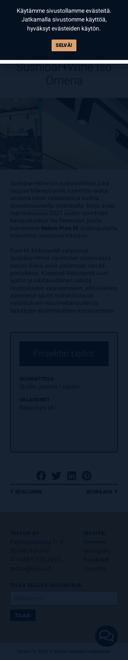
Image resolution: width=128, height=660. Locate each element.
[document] (64, 330)
